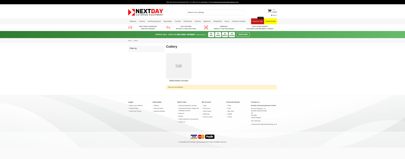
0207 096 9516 (256, 121)
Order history (207, 111)
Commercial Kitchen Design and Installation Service (189, 109)
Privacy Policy (133, 108)
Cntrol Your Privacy (135, 111)
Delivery (156, 105)
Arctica (230, 117)
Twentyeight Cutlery (178, 80)
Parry (229, 108)
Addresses (206, 114)
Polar (229, 105)
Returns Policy (158, 108)
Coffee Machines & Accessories (188, 119)
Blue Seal (231, 111)
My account (206, 108)
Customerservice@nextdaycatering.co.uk (264, 124)
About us (181, 113)
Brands (181, 116)
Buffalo (230, 114)
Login (205, 105)
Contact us (182, 122)
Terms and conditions (136, 105)
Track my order (208, 117)
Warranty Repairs (159, 111)
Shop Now (243, 34)
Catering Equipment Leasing (187, 105)
